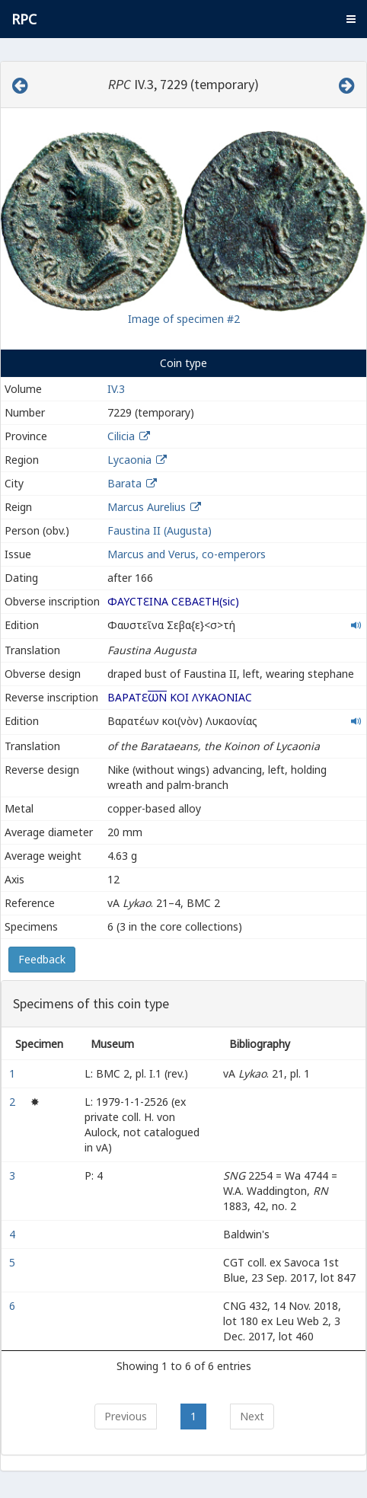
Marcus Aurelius (146, 507)
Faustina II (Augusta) (159, 530)
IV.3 (116, 389)
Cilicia (121, 436)
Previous (125, 1416)
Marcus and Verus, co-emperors (186, 554)
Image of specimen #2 (184, 318)
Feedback (41, 959)
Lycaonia (129, 459)
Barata (124, 483)
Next (252, 1416)
